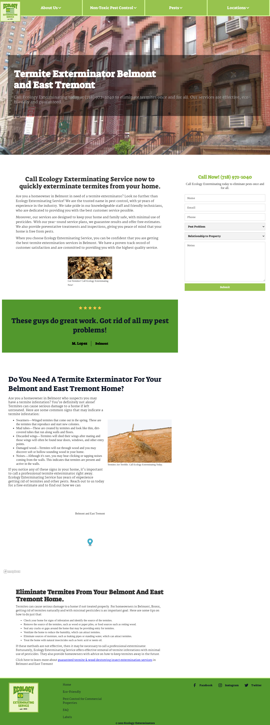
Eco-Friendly (72, 692)
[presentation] (201, 305)
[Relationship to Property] (225, 236)
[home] (10, 7)
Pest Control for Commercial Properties (82, 701)
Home (67, 684)
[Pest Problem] (225, 226)
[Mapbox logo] (12, 571)
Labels (67, 717)
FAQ (66, 710)
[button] (51, 8)
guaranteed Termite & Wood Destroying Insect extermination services (105, 660)
